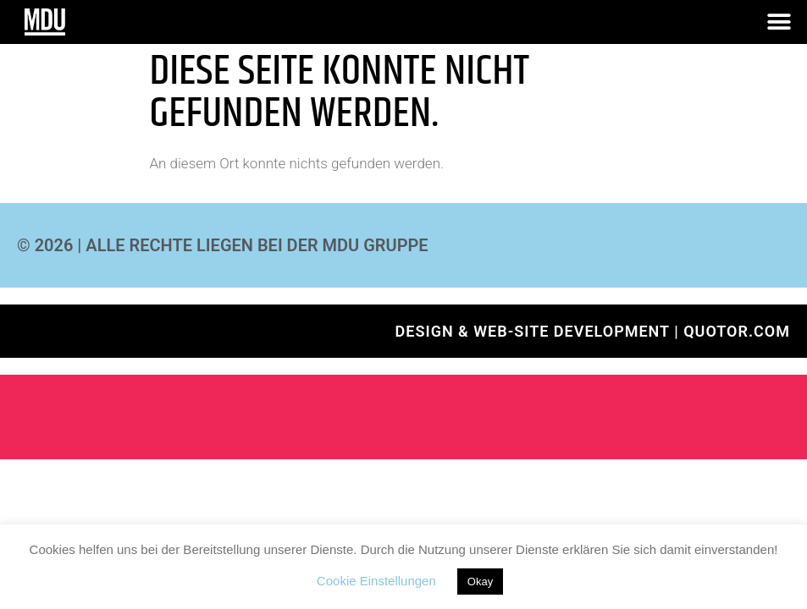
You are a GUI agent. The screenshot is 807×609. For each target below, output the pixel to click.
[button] (779, 22)
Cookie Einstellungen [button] (376, 580)
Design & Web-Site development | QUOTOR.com (592, 331)
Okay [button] (480, 581)
